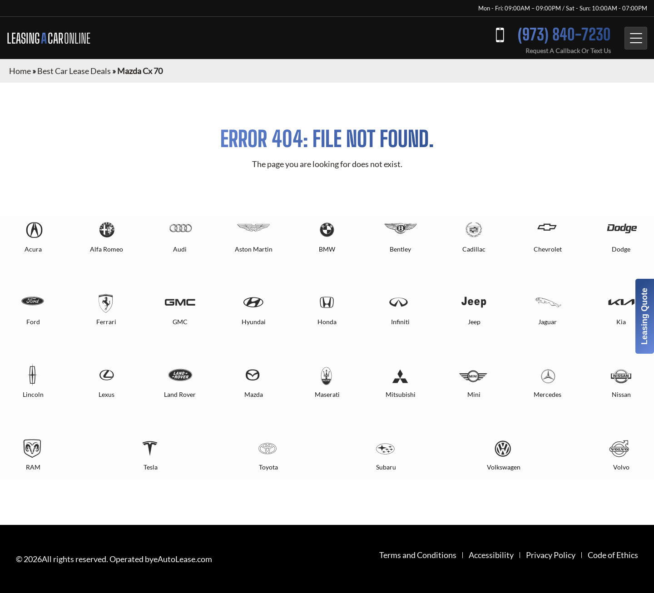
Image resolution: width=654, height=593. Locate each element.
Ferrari (106, 322)
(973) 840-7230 (564, 34)
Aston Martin (253, 249)
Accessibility (491, 555)
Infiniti (400, 322)
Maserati (327, 394)
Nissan (621, 394)
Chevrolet (548, 249)
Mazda (253, 394)
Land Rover (180, 394)
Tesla (151, 467)
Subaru (386, 467)
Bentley (400, 249)
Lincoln (33, 394)
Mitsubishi (401, 394)
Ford (33, 322)
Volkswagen (503, 467)
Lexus (106, 394)
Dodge (621, 249)
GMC (180, 322)
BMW (327, 249)
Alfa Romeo (106, 249)
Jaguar (547, 322)
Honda (327, 322)
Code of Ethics (613, 555)
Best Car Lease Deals (74, 71)
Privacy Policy (550, 555)
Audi (180, 249)
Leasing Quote (644, 316)
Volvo (621, 467)
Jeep (474, 322)
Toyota (268, 467)
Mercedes (547, 394)
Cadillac (474, 249)
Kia (621, 322)
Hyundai (254, 322)
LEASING (48, 38)
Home (20, 71)
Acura (33, 249)
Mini (474, 394)
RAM (33, 467)
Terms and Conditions (417, 555)
